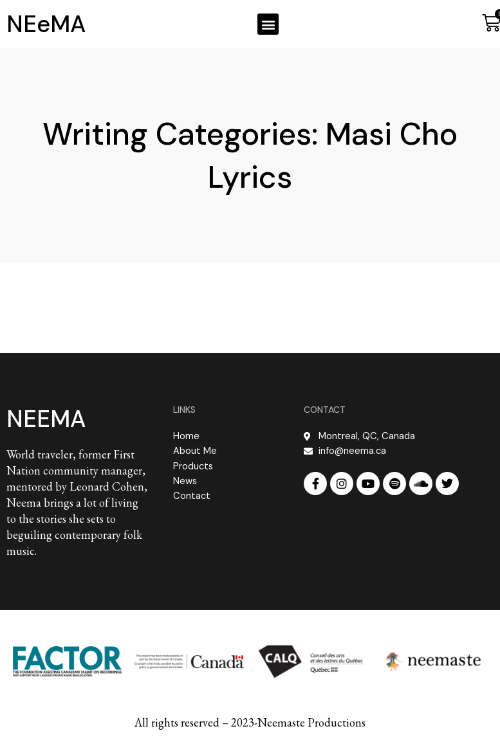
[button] (268, 24)
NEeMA (46, 24)
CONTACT (325, 409)
